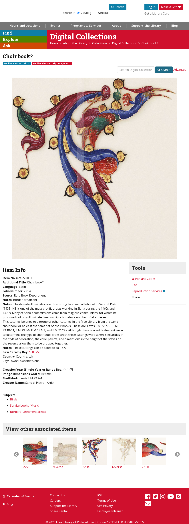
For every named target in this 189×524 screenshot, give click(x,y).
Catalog (84, 13)
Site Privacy (105, 506)
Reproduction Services (147, 291)
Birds (13, 399)
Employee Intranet (110, 511)
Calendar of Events (20, 496)
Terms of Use (106, 501)
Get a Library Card (156, 13)
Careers (55, 501)
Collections (99, 43)
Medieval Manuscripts (17, 63)
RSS (99, 495)
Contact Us (57, 495)
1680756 (34, 352)
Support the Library (146, 26)
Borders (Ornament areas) (28, 412)
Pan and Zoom (143, 279)
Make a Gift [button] (171, 7)
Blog (174, 26)
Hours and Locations (25, 26)
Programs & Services (86, 26)
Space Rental (58, 511)
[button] (13, 453)
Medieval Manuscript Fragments (52, 63)
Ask (7, 45)
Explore (10, 39)
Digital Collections (124, 43)
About (116, 26)
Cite (134, 285)
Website (101, 13)
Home (54, 43)
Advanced (179, 70)
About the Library (75, 43)
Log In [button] (151, 7)
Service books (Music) (24, 406)
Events (55, 26)
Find (7, 33)
